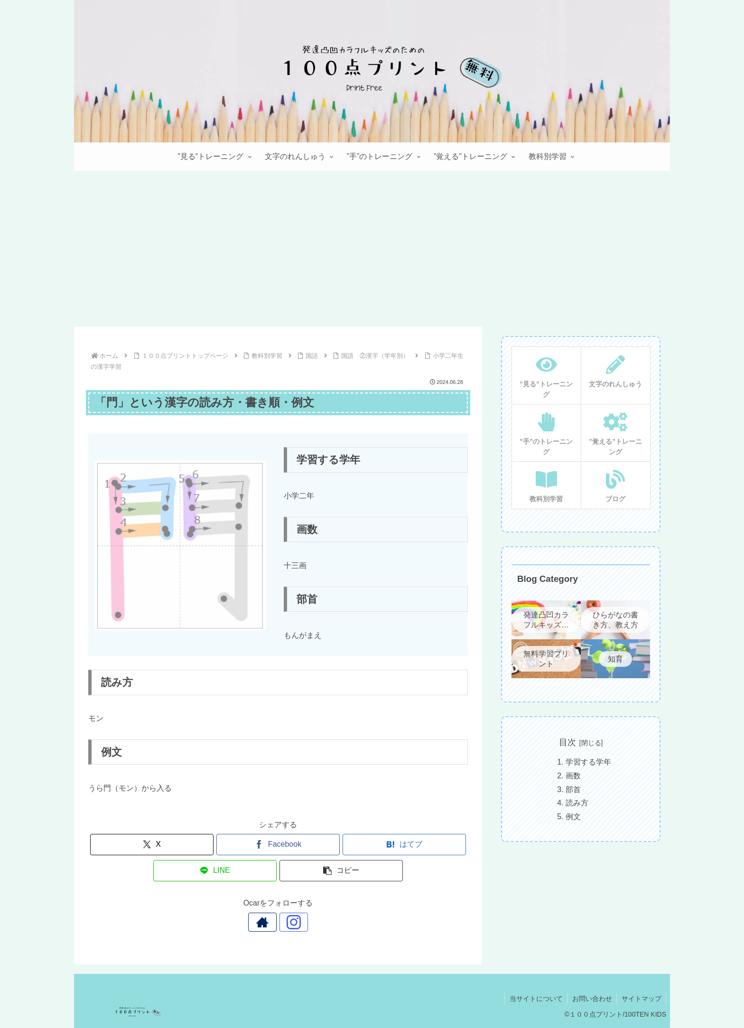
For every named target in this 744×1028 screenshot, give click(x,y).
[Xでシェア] (152, 844)
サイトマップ (641, 998)
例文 (573, 817)
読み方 (577, 803)
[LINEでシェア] (215, 870)
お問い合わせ (591, 998)
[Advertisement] (372, 248)
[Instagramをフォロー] (288, 922)
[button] (341, 870)
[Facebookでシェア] (278, 844)
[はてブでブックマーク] (404, 844)
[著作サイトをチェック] (267, 922)
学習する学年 (588, 762)
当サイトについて (534, 998)
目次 (567, 742)
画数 (573, 776)
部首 (573, 789)
